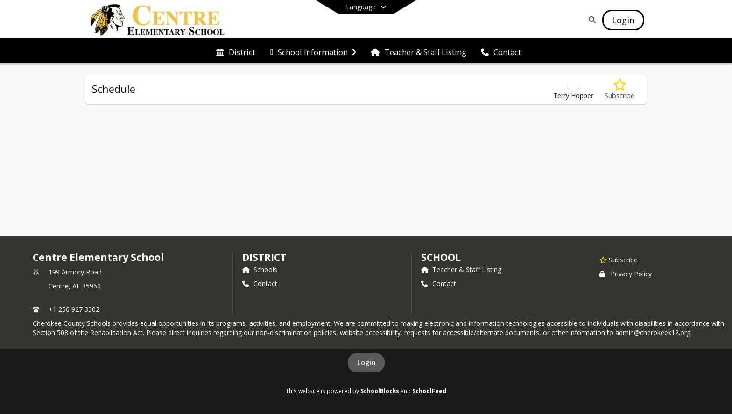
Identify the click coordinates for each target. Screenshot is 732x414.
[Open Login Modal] (623, 20)
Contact (259, 283)
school (441, 257)
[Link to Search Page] (590, 19)
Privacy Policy (625, 273)
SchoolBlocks (379, 390)
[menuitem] (235, 51)
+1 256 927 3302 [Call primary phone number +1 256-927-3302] (74, 309)
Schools (259, 269)
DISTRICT (264, 257)
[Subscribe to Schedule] (619, 89)
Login (366, 362)
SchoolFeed (429, 390)
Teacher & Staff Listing (461, 269)
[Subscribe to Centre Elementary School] (618, 259)
